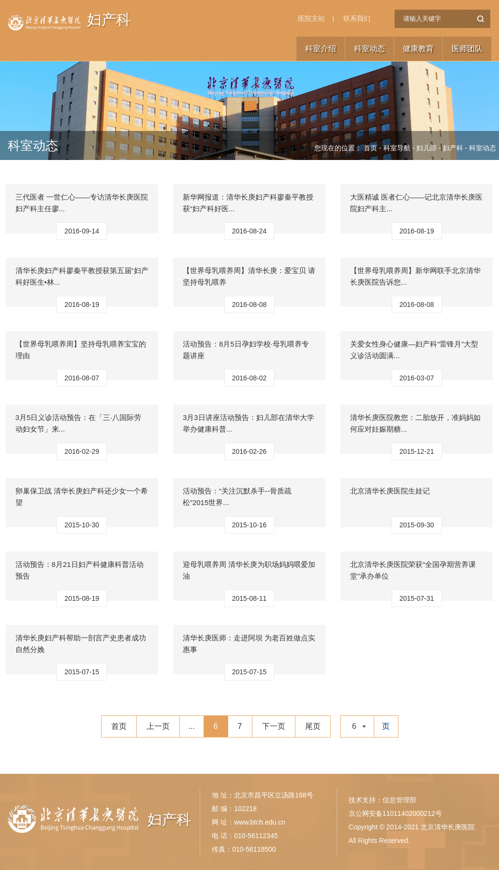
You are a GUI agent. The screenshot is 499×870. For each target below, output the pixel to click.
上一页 (158, 726)
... (191, 726)
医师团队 (467, 48)
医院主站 (311, 18)
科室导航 (397, 148)
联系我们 (356, 18)
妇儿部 (426, 148)
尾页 (313, 726)
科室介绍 (320, 48)
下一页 (273, 726)
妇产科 (109, 22)
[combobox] (357, 726)
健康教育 (418, 48)
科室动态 (369, 48)
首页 (370, 148)
